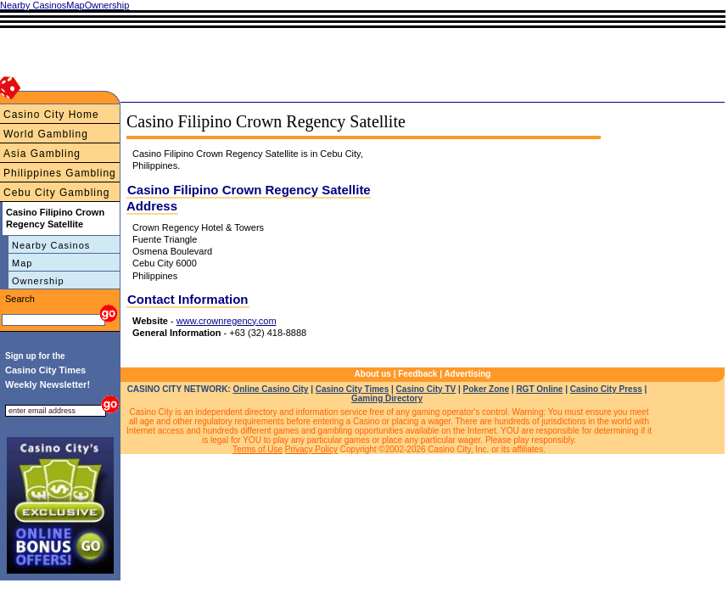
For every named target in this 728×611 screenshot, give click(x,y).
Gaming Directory (387, 398)
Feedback (417, 373)
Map (22, 263)
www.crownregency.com (226, 321)
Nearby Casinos (51, 245)
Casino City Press (606, 389)
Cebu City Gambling (56, 193)
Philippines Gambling (59, 173)
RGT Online (539, 389)
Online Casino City (270, 389)
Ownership (38, 281)
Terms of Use (257, 449)
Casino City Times (352, 389)
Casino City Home (51, 115)
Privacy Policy (311, 449)
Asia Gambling (42, 154)
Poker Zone (486, 389)
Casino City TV (426, 389)
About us (373, 373)
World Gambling (45, 134)
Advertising (467, 373)
